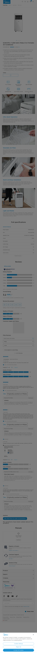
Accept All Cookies (18, 650)
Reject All (18, 647)
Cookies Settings (18, 643)
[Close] (33, 634)
